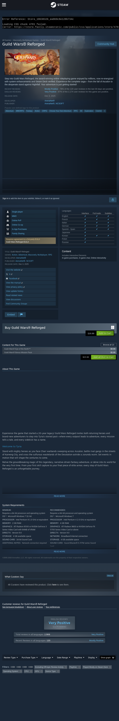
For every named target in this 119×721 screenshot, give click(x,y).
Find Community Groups (16, 305)
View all (110, 577)
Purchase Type (28, 659)
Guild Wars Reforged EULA (17, 244)
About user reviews (35, 609)
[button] (30, 242)
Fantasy (29, 113)
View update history (14, 293)
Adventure (9, 113)
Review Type (9, 659)
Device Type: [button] (50, 673)
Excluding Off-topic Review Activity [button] (49, 669)
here (54, 586)
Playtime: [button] (73, 669)
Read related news (14, 297)
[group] (59, 671)
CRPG (44, 113)
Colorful (99, 113)
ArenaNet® (50, 102)
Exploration (89, 113)
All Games (6, 42)
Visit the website (14, 272)
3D (81, 113)
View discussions (13, 301)
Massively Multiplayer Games (26, 42)
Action (37, 113)
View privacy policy (15, 289)
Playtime (78, 659)
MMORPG (20, 113)
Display (91, 659)
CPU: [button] (26, 673)
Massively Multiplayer (37, 256)
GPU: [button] (37, 673)
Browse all (108, 347)
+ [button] (104, 113)
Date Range (62, 659)
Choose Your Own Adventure (60, 113)
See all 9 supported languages (74, 235)
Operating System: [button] (10, 673)
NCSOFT (60, 105)
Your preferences (53, 609)
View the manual (14, 284)
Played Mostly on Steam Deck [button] (95, 669)
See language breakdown (13, 609)
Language (46, 659)
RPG (76, 113)
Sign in (5, 200)
